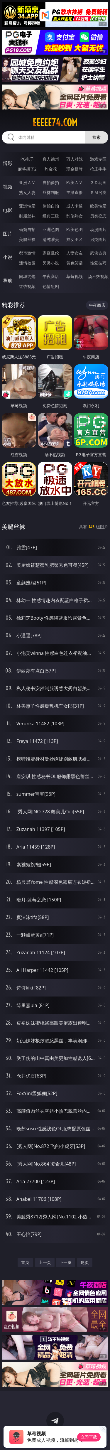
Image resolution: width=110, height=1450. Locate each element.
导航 (7, 280)
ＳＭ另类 (98, 192)
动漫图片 (98, 229)
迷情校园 (27, 263)
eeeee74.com (55, 122)
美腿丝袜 (27, 239)
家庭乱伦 (51, 253)
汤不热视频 (98, 276)
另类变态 (98, 216)
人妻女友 (74, 253)
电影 (7, 210)
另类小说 (51, 263)
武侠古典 (98, 253)
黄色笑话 (74, 263)
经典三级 (51, 216)
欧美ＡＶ (74, 182)
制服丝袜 (27, 216)
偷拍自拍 (51, 206)
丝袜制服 (51, 192)
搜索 (96, 137)
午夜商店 (51, 276)
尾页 (85, 1262)
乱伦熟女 (74, 216)
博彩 (7, 163)
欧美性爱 (98, 206)
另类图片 (98, 239)
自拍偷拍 (51, 182)
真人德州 (51, 159)
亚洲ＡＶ (27, 182)
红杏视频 (27, 286)
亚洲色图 (51, 229)
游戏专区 (98, 159)
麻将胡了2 (27, 169)
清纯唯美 (51, 239)
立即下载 (89, 1437)
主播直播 (74, 192)
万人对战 (74, 159)
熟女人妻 (27, 192)
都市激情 (27, 253)
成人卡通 (74, 206)
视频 (7, 186)
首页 (25, 1262)
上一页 (45, 1262)
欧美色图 (74, 229)
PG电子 (27, 159)
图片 (7, 233)
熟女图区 (74, 239)
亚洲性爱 (27, 206)
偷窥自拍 (27, 229)
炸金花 (51, 169)
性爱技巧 (98, 263)
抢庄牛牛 (98, 169)
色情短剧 (51, 286)
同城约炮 (27, 276)
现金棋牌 (74, 169)
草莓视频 (74, 276)
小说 (7, 257)
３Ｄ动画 (98, 182)
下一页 (65, 1262)
